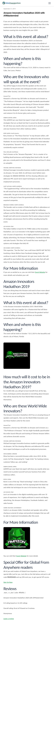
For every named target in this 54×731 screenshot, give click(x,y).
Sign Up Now (7, 582)
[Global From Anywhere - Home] (11, 3)
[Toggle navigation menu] (49, 3)
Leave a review (8, 619)
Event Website (40, 272)
